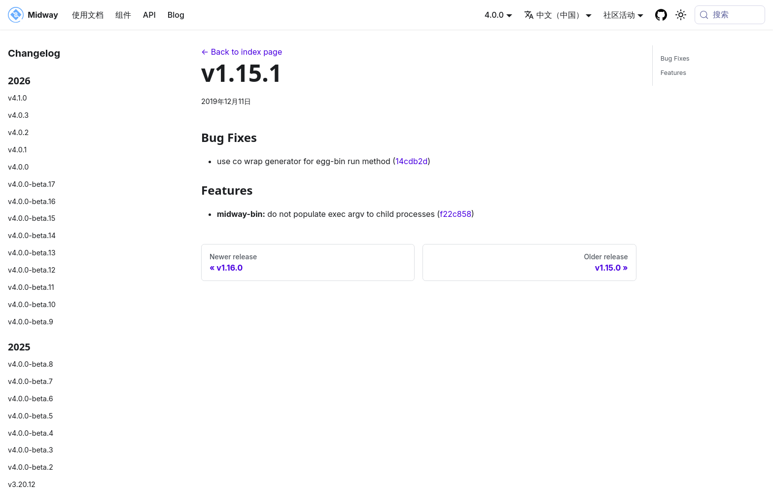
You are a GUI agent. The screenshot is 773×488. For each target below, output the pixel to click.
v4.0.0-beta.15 (31, 218)
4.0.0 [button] (494, 15)
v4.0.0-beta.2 (30, 467)
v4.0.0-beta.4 (30, 433)
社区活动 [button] (619, 15)
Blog (176, 15)
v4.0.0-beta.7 (30, 381)
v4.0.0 (18, 167)
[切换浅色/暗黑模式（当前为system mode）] (681, 15)
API (149, 15)
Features (673, 72)
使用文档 (88, 15)
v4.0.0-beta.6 (30, 398)
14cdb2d (411, 161)
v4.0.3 (18, 115)
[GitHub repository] (661, 15)
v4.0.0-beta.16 (32, 201)
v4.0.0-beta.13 (32, 252)
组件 (123, 15)
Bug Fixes (675, 58)
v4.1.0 (17, 98)
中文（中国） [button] (554, 15)
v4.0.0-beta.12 (31, 270)
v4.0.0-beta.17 (31, 184)
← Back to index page (241, 52)
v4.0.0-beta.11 (31, 287)
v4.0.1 (17, 149)
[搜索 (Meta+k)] (730, 14)
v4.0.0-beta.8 (30, 364)
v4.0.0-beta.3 (30, 450)
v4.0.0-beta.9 (30, 321)
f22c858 (455, 214)
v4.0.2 (18, 132)
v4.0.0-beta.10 (32, 304)
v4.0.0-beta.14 (32, 235)
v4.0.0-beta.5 (30, 416)
